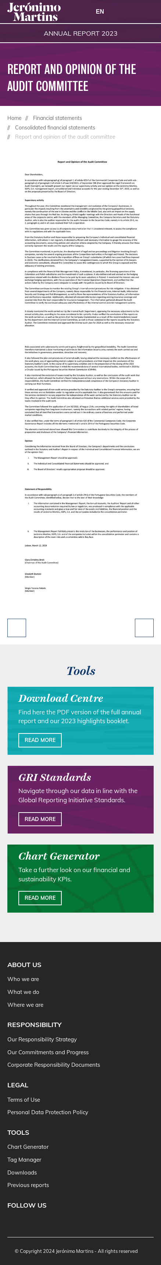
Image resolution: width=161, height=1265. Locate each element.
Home (14, 118)
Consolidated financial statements (55, 127)
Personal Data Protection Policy (47, 1112)
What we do (23, 991)
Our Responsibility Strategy (42, 1039)
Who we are (23, 979)
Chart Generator (28, 1146)
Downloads (22, 1172)
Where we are (25, 1004)
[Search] (128, 12)
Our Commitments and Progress (48, 1052)
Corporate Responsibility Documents (53, 1064)
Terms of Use (23, 1099)
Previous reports (28, 1185)
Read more (40, 740)
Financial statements (57, 118)
